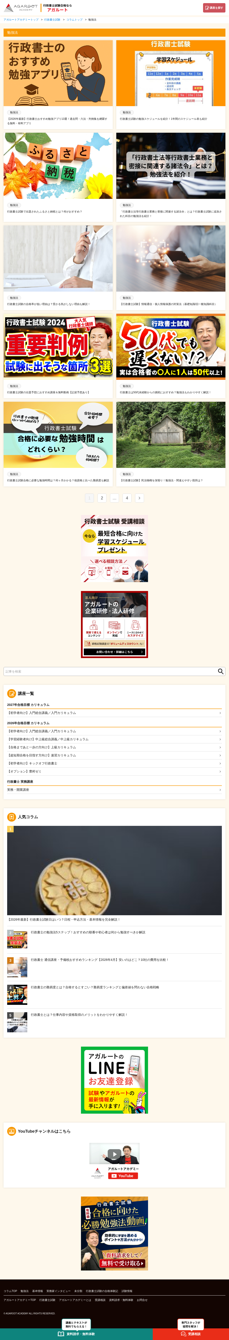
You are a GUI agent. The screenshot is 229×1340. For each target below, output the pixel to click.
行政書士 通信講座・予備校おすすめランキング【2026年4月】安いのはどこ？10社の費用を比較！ (100, 961)
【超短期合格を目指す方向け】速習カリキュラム (41, 756)
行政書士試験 (47, 1301)
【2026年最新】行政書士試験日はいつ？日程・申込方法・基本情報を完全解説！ (64, 921)
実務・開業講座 (18, 791)
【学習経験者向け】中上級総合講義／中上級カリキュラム (48, 739)
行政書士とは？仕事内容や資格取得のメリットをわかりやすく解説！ (79, 1016)
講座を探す (216, 7)
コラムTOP (10, 1292)
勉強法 (25, 1292)
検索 (219, 671)
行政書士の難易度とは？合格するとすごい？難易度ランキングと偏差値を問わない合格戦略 (95, 988)
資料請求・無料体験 (121, 1301)
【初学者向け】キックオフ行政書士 (32, 764)
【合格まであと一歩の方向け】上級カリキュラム (41, 747)
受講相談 (100, 1301)
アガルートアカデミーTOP (20, 1301)
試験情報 (127, 1292)
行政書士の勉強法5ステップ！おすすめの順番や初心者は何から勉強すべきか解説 (88, 933)
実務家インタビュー (59, 1292)
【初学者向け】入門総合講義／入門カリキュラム (41, 713)
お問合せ (142, 1301)
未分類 (78, 1292)
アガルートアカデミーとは (75, 1301)
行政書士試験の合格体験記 (102, 1292)
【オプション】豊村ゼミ (24, 772)
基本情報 (37, 1292)
